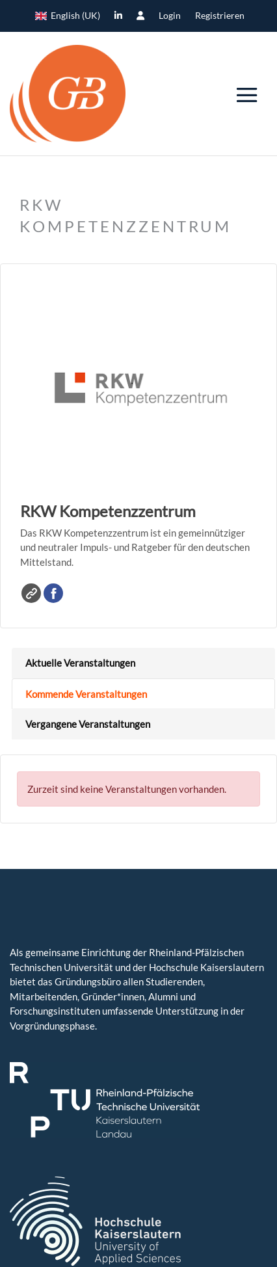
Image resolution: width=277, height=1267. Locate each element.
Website (31, 593)
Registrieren (219, 16)
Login (170, 16)
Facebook (53, 593)
